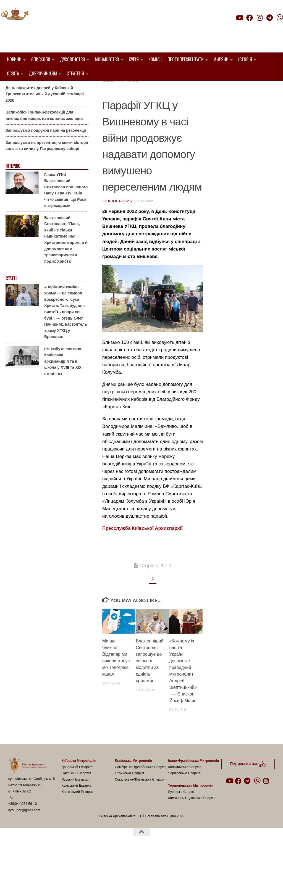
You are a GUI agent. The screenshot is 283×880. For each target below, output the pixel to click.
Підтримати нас (244, 28)
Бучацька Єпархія (181, 820)
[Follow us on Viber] (279, 17)
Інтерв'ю (13, 194)
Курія (134, 59)
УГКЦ (133, 108)
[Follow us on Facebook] (249, 17)
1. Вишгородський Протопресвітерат (146, 88)
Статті (11, 307)
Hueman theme (73, 869)
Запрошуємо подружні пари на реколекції (46, 158)
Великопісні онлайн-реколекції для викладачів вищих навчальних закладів (44, 143)
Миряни (221, 59)
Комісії (155, 59)
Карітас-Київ (184, 95)
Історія (245, 59)
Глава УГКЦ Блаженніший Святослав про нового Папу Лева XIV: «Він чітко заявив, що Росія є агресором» (66, 218)
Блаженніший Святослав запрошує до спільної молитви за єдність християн (149, 689)
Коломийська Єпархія (184, 795)
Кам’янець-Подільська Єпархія (191, 826)
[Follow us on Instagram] (259, 17)
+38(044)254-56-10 (22, 832)
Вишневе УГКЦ (149, 95)
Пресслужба (141, 102)
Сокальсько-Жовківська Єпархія (139, 807)
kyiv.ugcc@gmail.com (24, 838)
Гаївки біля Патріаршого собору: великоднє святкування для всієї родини (45, 100)
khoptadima (120, 229)
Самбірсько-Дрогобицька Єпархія (140, 795)
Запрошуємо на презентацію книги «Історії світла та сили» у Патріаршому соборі (47, 173)
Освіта (13, 73)
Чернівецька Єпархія (184, 801)
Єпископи (40, 59)
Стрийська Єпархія (129, 801)
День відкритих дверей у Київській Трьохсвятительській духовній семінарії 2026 (45, 122)
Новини (14, 59)
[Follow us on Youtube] (239, 17)
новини (113, 102)
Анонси (12, 89)
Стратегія (75, 73)
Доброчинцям (43, 73)
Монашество (107, 59)
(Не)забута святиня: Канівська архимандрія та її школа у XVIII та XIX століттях (63, 389)
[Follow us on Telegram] (269, 17)
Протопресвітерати (185, 59)
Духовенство (72, 59)
